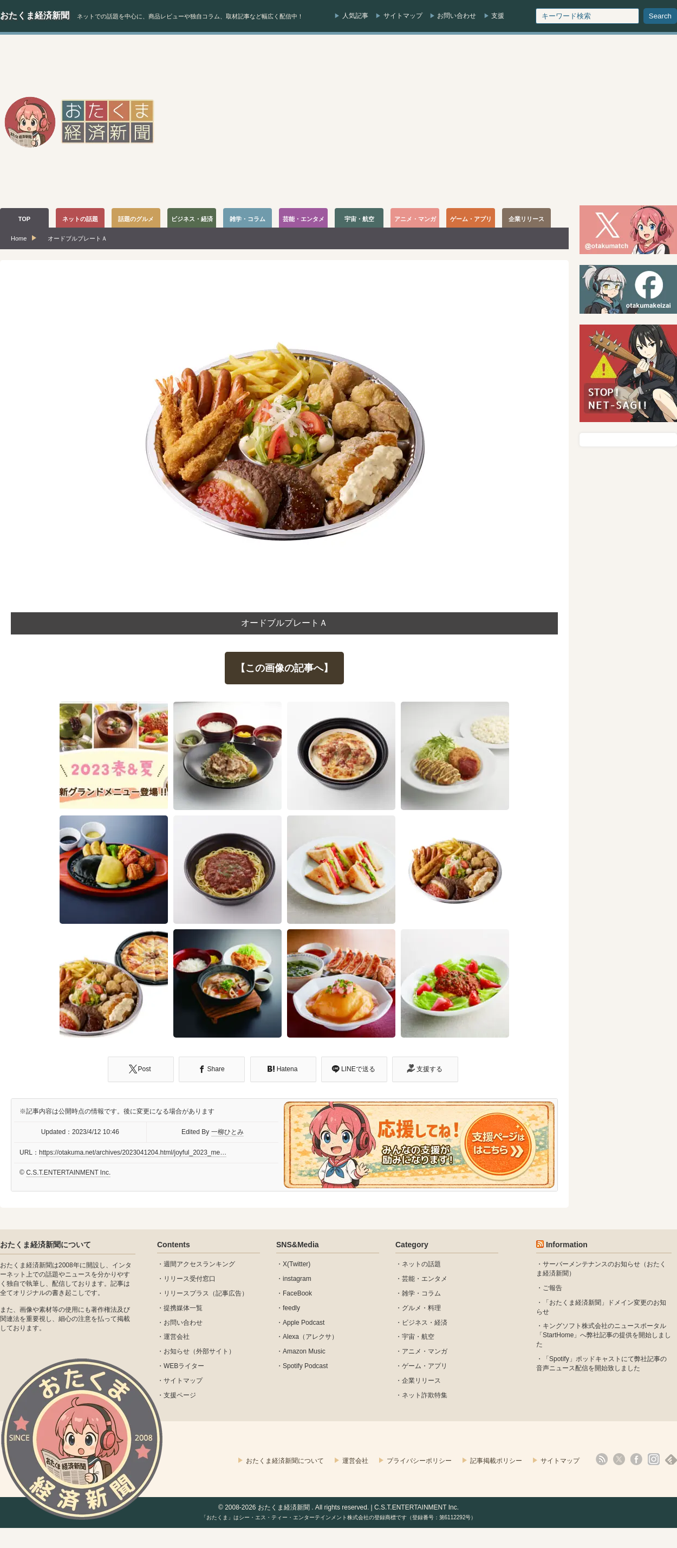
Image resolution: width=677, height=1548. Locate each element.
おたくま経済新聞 (34, 15)
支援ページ (180, 1395)
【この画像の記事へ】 (284, 668)
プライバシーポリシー (419, 1461)
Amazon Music (304, 1351)
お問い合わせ (456, 16)
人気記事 (355, 16)
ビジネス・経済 (424, 1322)
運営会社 (177, 1336)
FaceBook (297, 1293)
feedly (291, 1308)
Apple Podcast (303, 1322)
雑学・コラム (421, 1293)
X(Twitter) (296, 1264)
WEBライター (184, 1366)
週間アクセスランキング (199, 1264)
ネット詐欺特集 (424, 1395)
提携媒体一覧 (183, 1308)
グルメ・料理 (421, 1308)
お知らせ (177, 1351)
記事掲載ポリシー (496, 1461)
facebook (636, 1459)
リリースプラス (186, 1293)
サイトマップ (402, 16)
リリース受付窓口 (190, 1279)
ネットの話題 (421, 1264)
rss (602, 1459)
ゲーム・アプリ (424, 1366)
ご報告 (552, 1288)
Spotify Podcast (305, 1366)
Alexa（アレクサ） (310, 1336)
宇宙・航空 (418, 1336)
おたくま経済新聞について (45, 1244)
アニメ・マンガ (424, 1351)
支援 (497, 16)
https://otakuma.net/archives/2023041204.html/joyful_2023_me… (132, 1152)
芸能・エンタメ (424, 1279)
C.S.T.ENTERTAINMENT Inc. (68, 1172)
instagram (297, 1279)
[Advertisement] (530, 121)
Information (567, 1244)
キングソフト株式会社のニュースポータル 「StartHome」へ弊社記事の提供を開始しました (603, 1335)
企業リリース (421, 1380)
